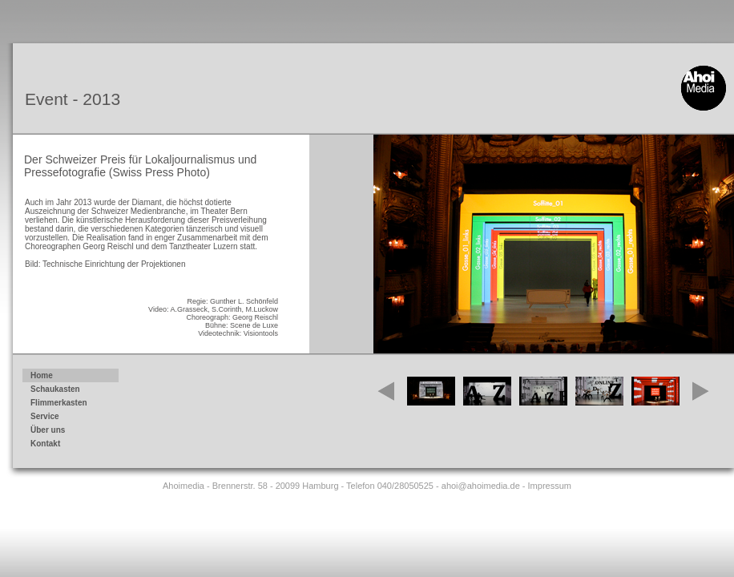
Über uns (47, 430)
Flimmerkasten (67, 404)
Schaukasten (67, 390)
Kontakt (67, 444)
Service (67, 417)
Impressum (549, 485)
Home (41, 375)
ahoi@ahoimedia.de (481, 485)
